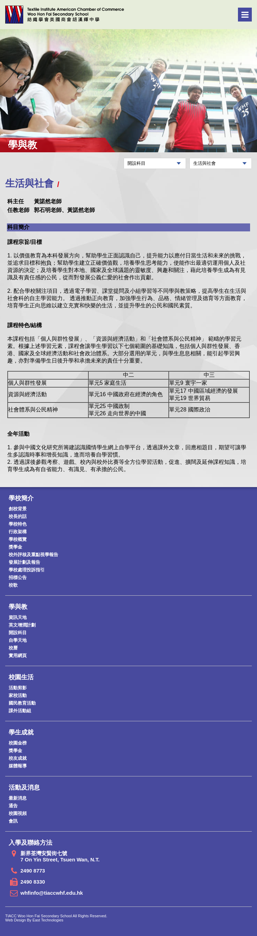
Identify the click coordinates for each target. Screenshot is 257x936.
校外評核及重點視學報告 (33, 554)
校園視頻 (18, 813)
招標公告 (18, 577)
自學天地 (18, 640)
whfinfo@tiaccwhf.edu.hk (51, 893)
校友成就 (18, 758)
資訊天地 (18, 617)
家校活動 (18, 695)
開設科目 (18, 632)
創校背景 (18, 508)
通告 (13, 805)
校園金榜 (18, 743)
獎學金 (15, 547)
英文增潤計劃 (22, 625)
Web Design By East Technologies (34, 920)
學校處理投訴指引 (27, 569)
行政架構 (18, 531)
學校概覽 (18, 539)
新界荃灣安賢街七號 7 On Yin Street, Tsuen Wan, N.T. (59, 856)
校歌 (13, 585)
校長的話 (18, 516)
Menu (245, 15)
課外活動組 (20, 710)
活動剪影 (18, 687)
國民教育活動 (22, 703)
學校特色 (18, 524)
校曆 (13, 647)
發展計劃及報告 (24, 562)
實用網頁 (18, 655)
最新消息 (18, 798)
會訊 (13, 821)
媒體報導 (18, 765)
